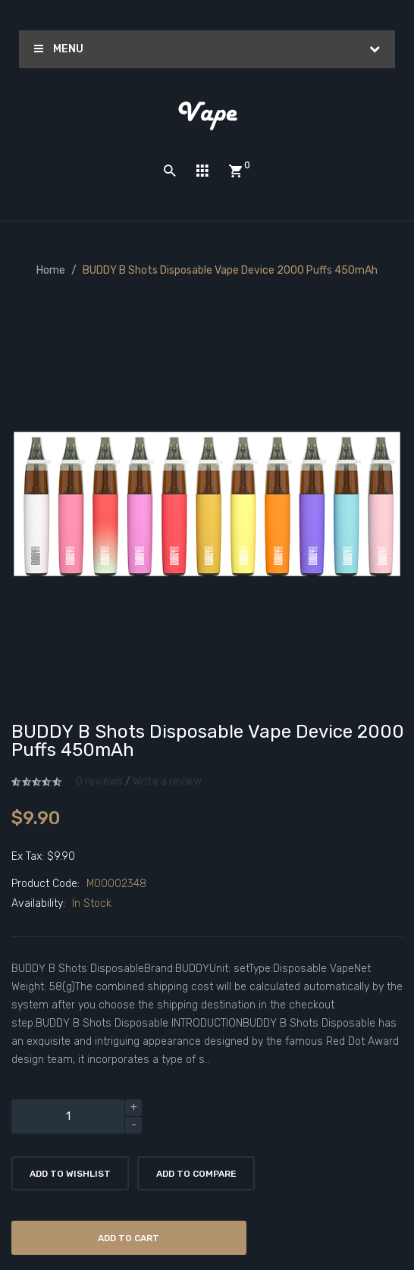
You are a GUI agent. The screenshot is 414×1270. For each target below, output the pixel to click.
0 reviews (99, 781)
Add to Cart (128, 1238)
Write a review (167, 781)
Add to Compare (196, 1173)
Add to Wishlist (70, 1173)
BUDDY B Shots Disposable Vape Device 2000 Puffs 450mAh (230, 270)
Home (50, 270)
